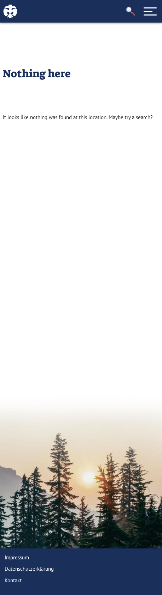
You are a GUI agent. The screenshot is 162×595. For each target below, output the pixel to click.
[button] (130, 11)
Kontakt (13, 580)
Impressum (17, 557)
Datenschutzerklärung (29, 568)
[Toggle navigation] (150, 11)
